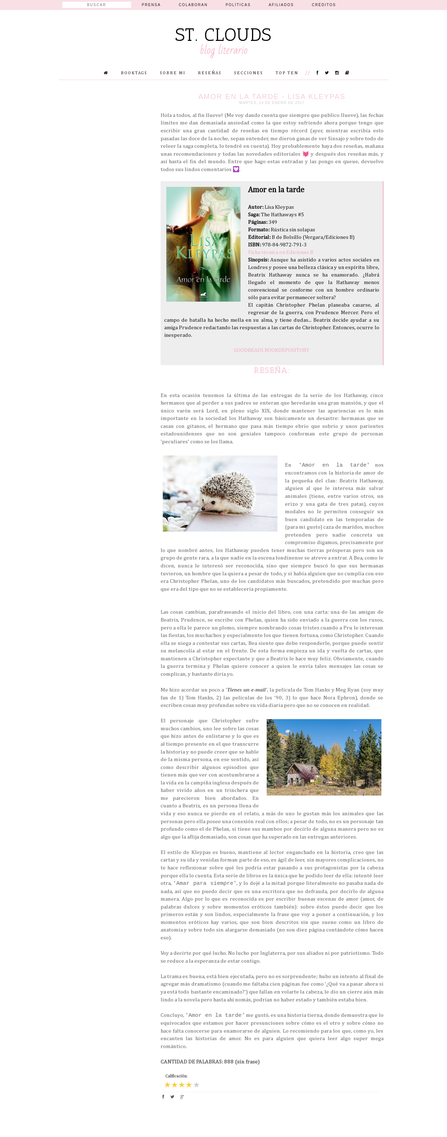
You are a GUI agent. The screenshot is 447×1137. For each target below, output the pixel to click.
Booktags (134, 73)
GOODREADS (248, 350)
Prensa (151, 5)
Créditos (324, 5)
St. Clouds (223, 35)
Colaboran (193, 5)
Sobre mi (172, 73)
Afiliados (281, 5)
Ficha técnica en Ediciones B (280, 252)
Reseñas (210, 73)
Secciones (248, 73)
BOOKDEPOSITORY (287, 350)
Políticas (238, 5)
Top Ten (287, 73)
